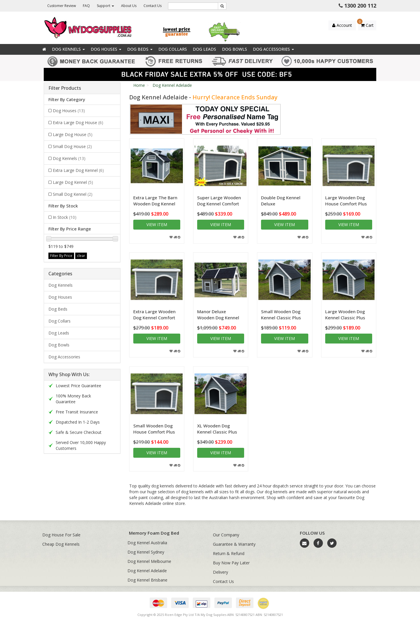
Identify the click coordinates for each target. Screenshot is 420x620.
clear (81, 255)
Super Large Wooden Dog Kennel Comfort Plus (219, 204)
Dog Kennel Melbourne (149, 561)
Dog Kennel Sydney (145, 552)
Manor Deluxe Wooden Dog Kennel (218, 314)
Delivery (220, 572)
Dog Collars (172, 49)
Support (105, 5)
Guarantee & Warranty (234, 544)
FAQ (86, 5)
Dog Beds (140, 49)
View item (156, 224)
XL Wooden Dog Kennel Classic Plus (217, 429)
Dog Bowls (234, 49)
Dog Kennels (68, 49)
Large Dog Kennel (73, 182)
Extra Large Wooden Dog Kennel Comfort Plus (154, 318)
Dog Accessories (273, 49)
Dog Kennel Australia (147, 542)
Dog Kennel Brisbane (147, 580)
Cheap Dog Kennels (61, 544)
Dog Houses (106, 49)
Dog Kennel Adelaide (172, 85)
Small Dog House (72, 146)
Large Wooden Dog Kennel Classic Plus (345, 314)
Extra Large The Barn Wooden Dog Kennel (155, 201)
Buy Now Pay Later (231, 563)
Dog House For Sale (61, 535)
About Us (128, 5)
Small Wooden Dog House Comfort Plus (154, 429)
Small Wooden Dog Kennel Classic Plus (281, 314)
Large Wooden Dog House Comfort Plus (346, 201)
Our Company (226, 535)
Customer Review (61, 5)
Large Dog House (72, 134)
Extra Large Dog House (78, 122)
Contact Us (153, 5)
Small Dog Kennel (72, 194)
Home (139, 85)
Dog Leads (204, 49)
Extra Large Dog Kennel (78, 170)
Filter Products (64, 88)
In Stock (64, 217)
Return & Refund (228, 553)
